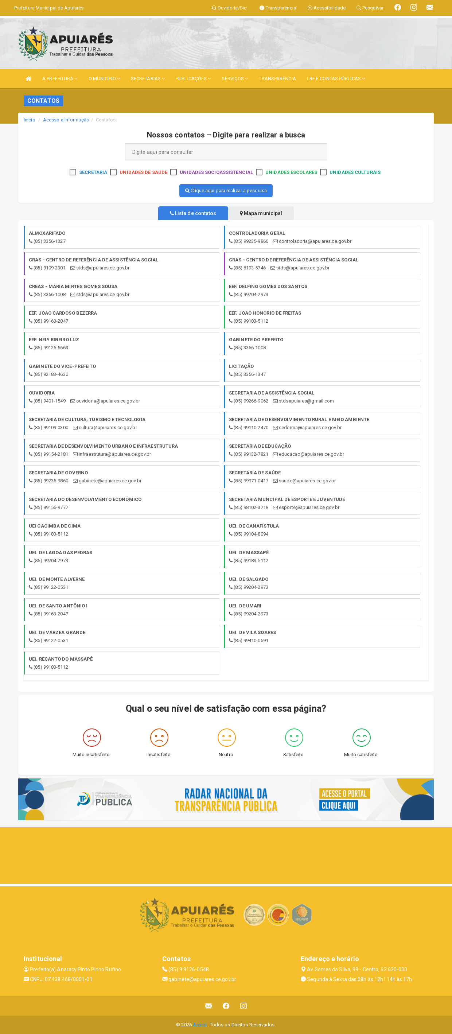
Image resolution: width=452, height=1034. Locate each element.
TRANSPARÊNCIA (277, 78)
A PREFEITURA (59, 78)
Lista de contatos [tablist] (189, 213)
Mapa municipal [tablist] (264, 213)
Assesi (200, 1024)
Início (29, 120)
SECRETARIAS (148, 78)
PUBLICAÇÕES (193, 78)
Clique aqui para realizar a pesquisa (226, 190)
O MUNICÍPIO (104, 78)
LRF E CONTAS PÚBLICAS (336, 78)
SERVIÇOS (235, 78)
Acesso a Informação (66, 120)
